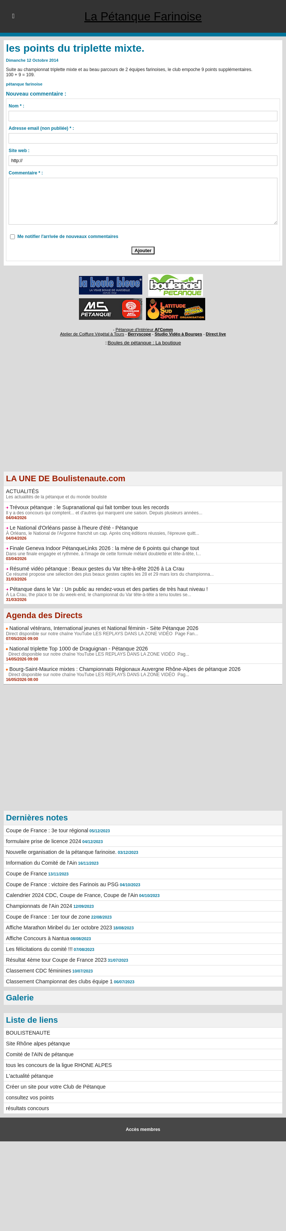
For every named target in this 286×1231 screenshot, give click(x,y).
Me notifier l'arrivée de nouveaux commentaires (68, 236)
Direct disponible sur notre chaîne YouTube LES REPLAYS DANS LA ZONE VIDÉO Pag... (97, 654)
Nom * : (16, 106)
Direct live (214, 334)
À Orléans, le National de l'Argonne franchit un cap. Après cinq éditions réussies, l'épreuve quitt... (102, 533)
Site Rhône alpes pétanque (37, 1044)
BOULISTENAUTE (28, 1033)
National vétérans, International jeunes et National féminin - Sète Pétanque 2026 (102, 628)
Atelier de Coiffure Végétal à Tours (93, 334)
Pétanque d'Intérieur (144, 329)
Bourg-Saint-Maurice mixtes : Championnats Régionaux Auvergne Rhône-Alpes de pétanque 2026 (122, 669)
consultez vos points (29, 1097)
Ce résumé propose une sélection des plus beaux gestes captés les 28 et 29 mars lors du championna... (109, 574)
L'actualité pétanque (29, 1076)
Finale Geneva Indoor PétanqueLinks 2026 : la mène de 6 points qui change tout (103, 548)
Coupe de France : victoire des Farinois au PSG (61, 884)
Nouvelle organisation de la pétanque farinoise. (60, 852)
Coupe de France (26, 874)
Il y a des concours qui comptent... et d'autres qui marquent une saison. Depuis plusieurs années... (103, 512)
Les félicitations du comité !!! (39, 949)
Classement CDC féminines (38, 971)
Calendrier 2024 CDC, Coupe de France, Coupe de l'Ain (71, 895)
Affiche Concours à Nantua (37, 938)
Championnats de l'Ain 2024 (38, 906)
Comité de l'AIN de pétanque (39, 1054)
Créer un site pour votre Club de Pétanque (55, 1087)
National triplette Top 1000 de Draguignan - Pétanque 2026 (77, 649)
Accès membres (143, 1129)
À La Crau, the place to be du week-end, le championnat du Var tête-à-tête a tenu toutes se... (98, 594)
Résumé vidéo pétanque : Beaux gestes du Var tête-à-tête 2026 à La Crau (95, 569)
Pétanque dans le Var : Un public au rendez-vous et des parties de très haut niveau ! (107, 589)
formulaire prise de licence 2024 (43, 841)
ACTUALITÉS (22, 491)
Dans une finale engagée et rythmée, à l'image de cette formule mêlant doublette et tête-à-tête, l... (103, 553)
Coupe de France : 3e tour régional (46, 830)
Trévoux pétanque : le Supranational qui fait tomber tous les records (88, 507)
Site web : (19, 150)
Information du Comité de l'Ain (41, 863)
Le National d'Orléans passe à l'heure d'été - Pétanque (73, 528)
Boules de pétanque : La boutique (144, 342)
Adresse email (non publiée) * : (41, 128)
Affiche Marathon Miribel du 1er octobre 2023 (58, 928)
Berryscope (139, 334)
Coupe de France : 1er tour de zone (47, 917)
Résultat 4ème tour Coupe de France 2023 (55, 960)
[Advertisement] (143, 419)
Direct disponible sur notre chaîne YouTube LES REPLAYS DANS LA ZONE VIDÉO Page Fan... (101, 633)
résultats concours (27, 1108)
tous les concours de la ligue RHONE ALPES (58, 1065)
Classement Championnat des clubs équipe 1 (58, 981)
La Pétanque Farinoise (143, 16)
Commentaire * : (26, 173)
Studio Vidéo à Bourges (178, 334)
